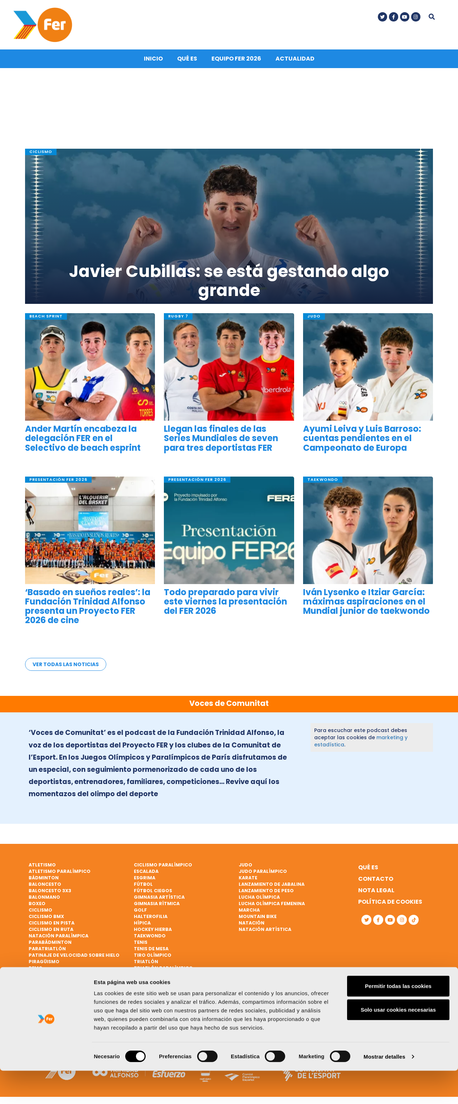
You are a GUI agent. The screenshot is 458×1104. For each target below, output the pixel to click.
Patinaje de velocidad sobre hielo (74, 955)
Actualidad (295, 61)
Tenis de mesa (151, 949)
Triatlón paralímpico (163, 968)
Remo (36, 968)
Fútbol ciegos (153, 891)
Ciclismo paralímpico (163, 865)
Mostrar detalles (384, 1090)
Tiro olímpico (152, 955)
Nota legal (376, 890)
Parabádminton (50, 943)
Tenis (140, 943)
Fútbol (143, 884)
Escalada (146, 872)
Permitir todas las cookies (398, 1019)
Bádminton (44, 878)
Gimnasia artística (159, 897)
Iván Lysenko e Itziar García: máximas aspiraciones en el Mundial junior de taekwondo (366, 604)
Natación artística (265, 930)
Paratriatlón (47, 949)
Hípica (142, 923)
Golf (140, 910)
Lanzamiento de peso (266, 891)
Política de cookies (390, 902)
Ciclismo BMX (46, 917)
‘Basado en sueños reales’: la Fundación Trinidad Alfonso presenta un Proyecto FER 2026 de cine (87, 609)
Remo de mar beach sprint (63, 975)
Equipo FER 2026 (236, 61)
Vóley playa (149, 994)
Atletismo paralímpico (60, 872)
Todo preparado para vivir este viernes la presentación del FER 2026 (225, 604)
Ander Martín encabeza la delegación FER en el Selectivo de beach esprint (83, 441)
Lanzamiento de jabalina (271, 884)
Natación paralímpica (58, 936)
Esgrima (144, 878)
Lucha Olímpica (259, 897)
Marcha (249, 910)
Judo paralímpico (263, 872)
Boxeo (37, 904)
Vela (139, 975)
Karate (248, 878)
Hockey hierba (153, 930)
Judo (245, 865)
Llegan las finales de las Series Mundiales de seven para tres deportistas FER (221, 441)
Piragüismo (44, 962)
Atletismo (42, 865)
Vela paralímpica (156, 988)
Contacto (375, 879)
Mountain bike (258, 917)
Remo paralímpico (53, 981)
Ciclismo (40, 910)
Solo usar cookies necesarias (398, 1043)
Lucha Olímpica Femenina (272, 904)
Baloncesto (45, 884)
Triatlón (146, 962)
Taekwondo (150, 936)
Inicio (153, 61)
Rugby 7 (39, 994)
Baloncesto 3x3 (50, 891)
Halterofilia (150, 917)
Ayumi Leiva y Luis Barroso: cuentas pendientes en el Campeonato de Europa (362, 441)
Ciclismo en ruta (51, 930)
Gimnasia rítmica (157, 904)
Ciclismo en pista (51, 923)
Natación (251, 923)
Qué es (187, 61)
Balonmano (44, 897)
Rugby (37, 988)
